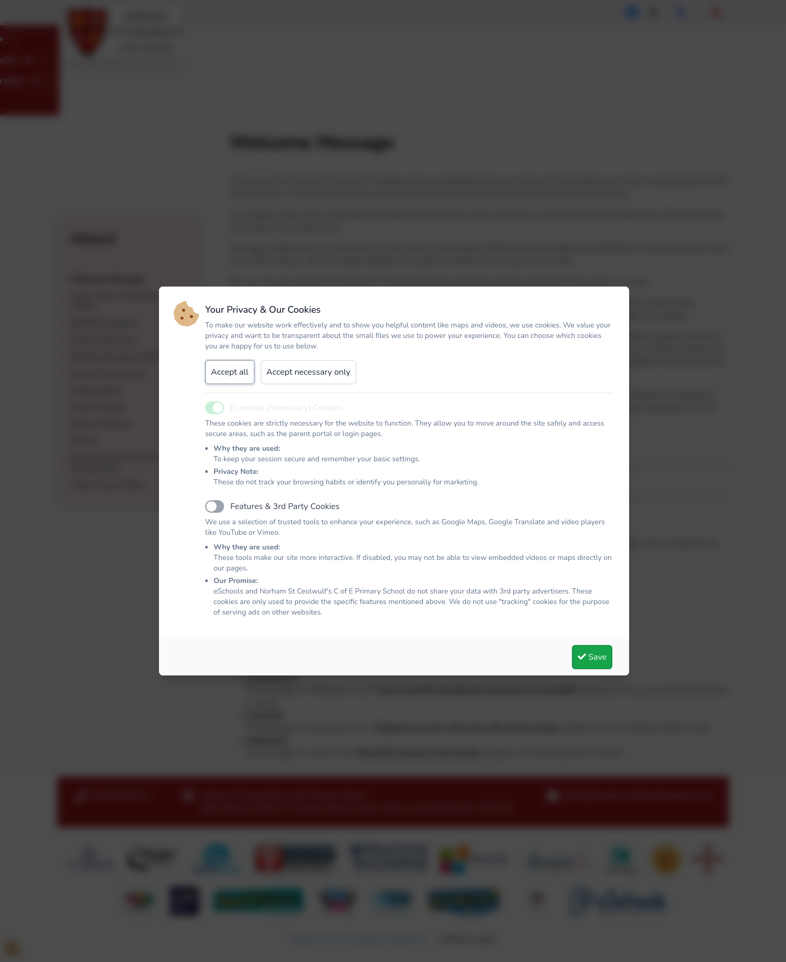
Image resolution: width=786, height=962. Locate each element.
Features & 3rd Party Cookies (284, 506)
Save (592, 657)
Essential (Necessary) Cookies (286, 408)
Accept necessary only (308, 372)
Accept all (230, 372)
